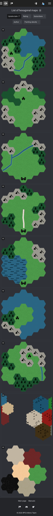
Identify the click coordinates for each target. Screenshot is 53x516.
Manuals (31, 501)
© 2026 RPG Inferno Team (26, 513)
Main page (22, 501)
